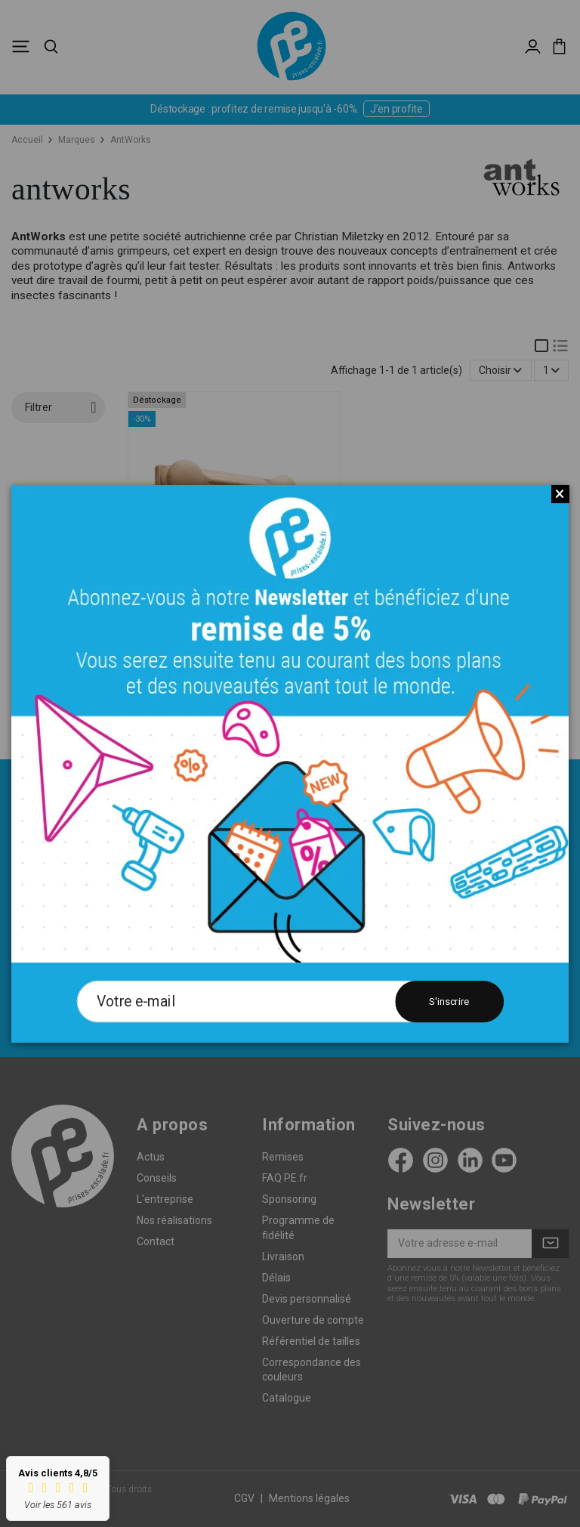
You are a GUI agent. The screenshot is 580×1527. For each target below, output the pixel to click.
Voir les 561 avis (57, 1504)
